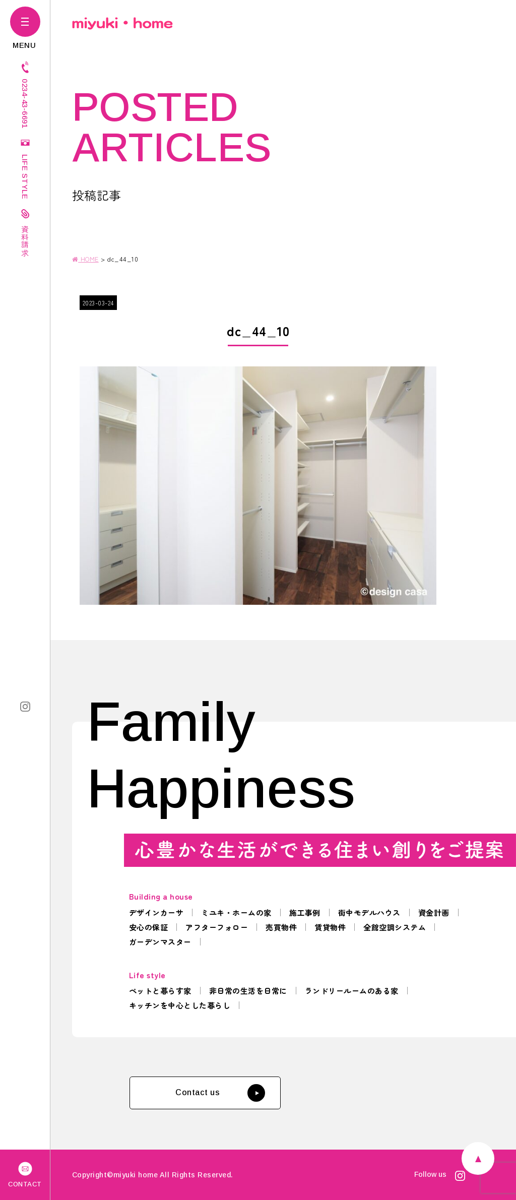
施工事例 (304, 912)
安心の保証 (148, 927)
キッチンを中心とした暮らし (180, 1005)
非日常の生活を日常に (248, 990)
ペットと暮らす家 (160, 990)
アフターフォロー (216, 927)
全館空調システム (394, 927)
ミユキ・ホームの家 (236, 912)
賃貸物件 (330, 927)
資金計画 (433, 912)
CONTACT (25, 1174)
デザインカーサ (156, 912)
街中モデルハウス (369, 912)
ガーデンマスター (160, 941)
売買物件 (281, 927)
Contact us (220, 1093)
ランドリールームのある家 (352, 990)
